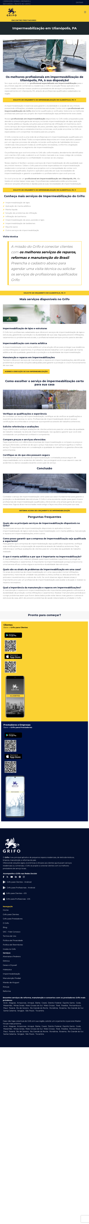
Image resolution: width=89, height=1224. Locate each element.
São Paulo (29, 1011)
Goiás (78, 1003)
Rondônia (53, 1008)
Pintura (6, 987)
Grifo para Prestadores (12, 919)
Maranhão (7, 1005)
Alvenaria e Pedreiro (12, 956)
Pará (58, 1005)
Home (6, 910)
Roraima (62, 1008)
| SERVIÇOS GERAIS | (12, 1)
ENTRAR (79, 3)
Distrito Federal (54, 1003)
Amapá (31, 1003)
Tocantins (40, 1011)
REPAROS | (26, 1)
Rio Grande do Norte (39, 1008)
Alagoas (12, 1003)
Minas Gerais (19, 1005)
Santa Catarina (9, 1011)
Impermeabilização (11, 974)
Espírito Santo (69, 1003)
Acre (5, 1003)
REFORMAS (8, 4)
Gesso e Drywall (10, 965)
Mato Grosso (49, 1005)
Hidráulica (7, 969)
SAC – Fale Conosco (11, 932)
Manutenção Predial (12, 978)
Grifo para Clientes (11, 914)
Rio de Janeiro (22, 1008)
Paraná (12, 1008)
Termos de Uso (9, 936)
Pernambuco (75, 1005)
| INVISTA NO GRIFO (21, 4)
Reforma (7, 991)
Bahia (37, 1003)
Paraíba (64, 1005)
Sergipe (20, 1011)
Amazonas (21, 1003)
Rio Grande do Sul (75, 1008)
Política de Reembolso (13, 945)
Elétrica (6, 961)
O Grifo (6, 923)
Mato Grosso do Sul (34, 1005)
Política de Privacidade (13, 940)
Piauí (5, 1008)
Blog (5, 927)
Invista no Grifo (9, 949)
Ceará (44, 1003)
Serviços (6, 953)
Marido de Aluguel (11, 982)
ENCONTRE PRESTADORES (24, 20)
